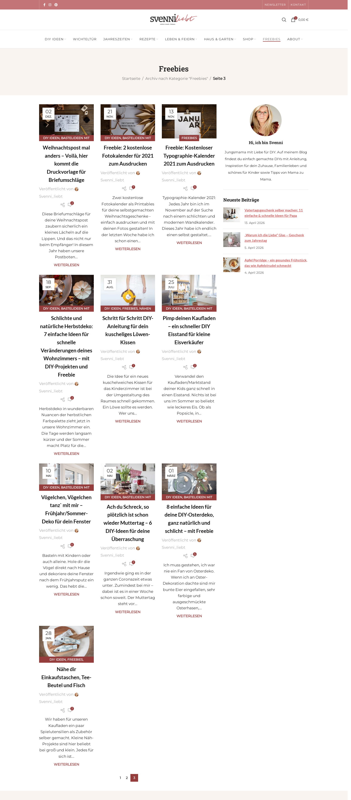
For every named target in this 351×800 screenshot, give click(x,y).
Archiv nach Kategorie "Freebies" (176, 78)
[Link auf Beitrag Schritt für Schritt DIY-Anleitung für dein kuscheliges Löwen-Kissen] (128, 292)
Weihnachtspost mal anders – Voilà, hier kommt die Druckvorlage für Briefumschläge (66, 163)
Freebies (189, 138)
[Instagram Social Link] (50, 5)
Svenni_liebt (51, 196)
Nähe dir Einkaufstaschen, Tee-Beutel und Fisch (66, 677)
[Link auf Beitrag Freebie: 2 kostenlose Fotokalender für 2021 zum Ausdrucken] (128, 121)
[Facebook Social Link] (44, 5)
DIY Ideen (51, 138)
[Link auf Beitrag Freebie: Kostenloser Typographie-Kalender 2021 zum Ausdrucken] (189, 121)
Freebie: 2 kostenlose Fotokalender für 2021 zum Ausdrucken (127, 155)
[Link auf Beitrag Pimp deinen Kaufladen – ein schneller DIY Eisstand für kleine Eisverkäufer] (189, 292)
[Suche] (284, 19)
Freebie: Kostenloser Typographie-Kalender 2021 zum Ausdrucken (189, 155)
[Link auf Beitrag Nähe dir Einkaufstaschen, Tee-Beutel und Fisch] (66, 643)
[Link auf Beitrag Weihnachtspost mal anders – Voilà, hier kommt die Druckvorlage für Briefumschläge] (66, 121)
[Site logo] (174, 19)
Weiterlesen (66, 265)
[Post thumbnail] (231, 216)
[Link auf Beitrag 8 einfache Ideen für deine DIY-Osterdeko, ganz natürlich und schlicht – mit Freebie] (189, 480)
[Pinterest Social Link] (56, 5)
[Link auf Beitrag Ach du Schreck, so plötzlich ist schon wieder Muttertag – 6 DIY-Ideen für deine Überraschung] (128, 480)
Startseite (131, 78)
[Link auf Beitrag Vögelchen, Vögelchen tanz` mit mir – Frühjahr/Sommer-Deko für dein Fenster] (66, 475)
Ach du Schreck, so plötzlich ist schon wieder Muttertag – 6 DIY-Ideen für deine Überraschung (128, 522)
